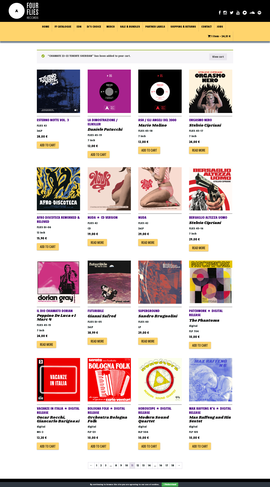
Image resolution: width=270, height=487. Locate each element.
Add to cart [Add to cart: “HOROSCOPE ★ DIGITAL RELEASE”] (149, 446)
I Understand (170, 484)
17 (166, 465)
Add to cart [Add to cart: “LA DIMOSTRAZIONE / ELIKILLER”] (98, 154)
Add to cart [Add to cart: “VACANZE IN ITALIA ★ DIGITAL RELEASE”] (48, 446)
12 (138, 465)
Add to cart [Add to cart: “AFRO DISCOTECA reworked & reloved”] (48, 246)
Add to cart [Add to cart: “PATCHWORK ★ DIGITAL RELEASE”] (200, 345)
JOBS (220, 26)
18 (172, 465)
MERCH (110, 26)
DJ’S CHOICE (94, 26)
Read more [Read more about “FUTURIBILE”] (97, 341)
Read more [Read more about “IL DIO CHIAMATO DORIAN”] (46, 344)
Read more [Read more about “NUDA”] (147, 242)
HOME (45, 26)
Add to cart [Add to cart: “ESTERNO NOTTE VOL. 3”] (48, 145)
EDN (79, 26)
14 (149, 465)
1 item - (219, 36)
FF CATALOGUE (63, 26)
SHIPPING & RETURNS (183, 26)
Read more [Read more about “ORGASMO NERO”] (198, 150)
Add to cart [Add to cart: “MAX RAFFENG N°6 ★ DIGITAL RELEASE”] (200, 446)
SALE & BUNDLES (130, 26)
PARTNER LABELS (155, 26)
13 (143, 465)
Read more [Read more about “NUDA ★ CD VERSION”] (97, 242)
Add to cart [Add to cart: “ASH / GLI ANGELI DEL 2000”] (149, 150)
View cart (218, 57)
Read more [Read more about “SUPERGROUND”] (147, 341)
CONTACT (206, 26)
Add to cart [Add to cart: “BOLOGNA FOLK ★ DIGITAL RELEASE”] (98, 446)
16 (160, 465)
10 (126, 465)
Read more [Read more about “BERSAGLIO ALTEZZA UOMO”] (198, 248)
